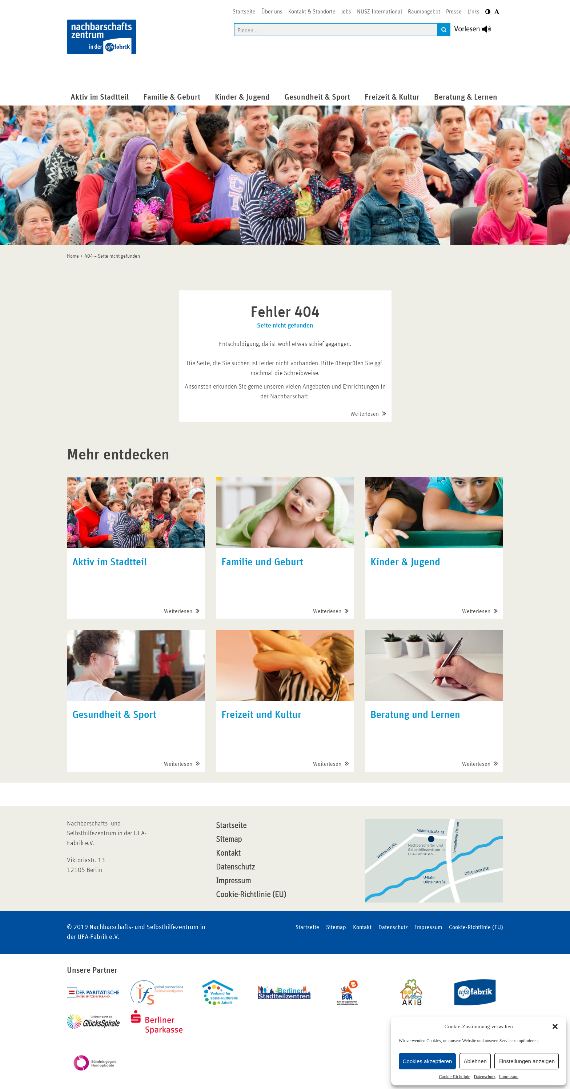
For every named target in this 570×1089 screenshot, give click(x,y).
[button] (555, 1026)
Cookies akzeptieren (427, 1061)
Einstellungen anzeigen (526, 1061)
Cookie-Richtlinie (454, 1076)
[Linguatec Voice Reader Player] (476, 30)
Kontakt (228, 853)
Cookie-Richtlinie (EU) (251, 895)
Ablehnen (474, 1061)
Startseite (231, 826)
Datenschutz (484, 1076)
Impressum (508, 1076)
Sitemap (229, 840)
